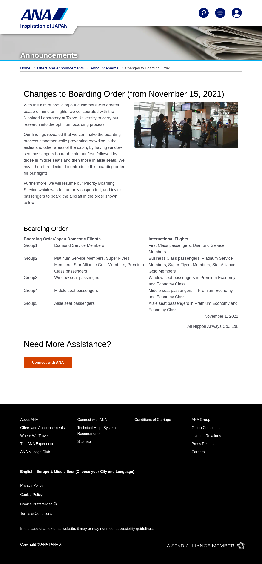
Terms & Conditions (36, 513)
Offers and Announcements (61, 68)
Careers (198, 452)
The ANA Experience (37, 444)
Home (25, 68)
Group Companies (207, 428)
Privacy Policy (31, 485)
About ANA (29, 420)
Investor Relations (206, 436)
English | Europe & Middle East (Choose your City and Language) (77, 472)
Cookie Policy (31, 495)
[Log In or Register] (237, 13)
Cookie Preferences (38, 504)
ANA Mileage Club (35, 452)
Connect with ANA (48, 362)
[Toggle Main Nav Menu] (220, 13)
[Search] (204, 13)
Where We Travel (34, 436)
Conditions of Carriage (152, 420)
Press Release (204, 444)
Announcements (105, 68)
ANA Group (201, 420)
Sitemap (84, 441)
